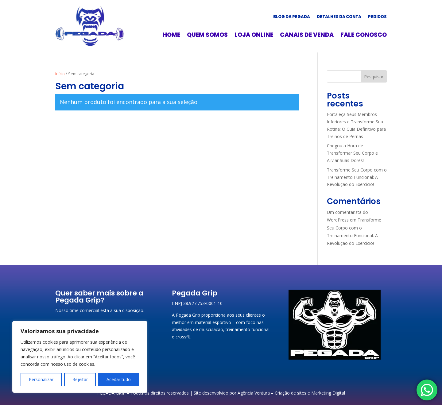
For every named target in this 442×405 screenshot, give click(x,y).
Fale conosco (363, 36)
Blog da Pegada (291, 17)
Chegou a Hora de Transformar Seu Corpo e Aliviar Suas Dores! (352, 153)
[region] (79, 357)
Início (60, 73)
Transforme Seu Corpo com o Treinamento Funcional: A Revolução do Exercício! (357, 177)
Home (171, 36)
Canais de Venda (307, 36)
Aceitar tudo (119, 379)
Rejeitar (80, 379)
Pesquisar (373, 76)
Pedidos (377, 17)
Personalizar (41, 379)
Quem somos (207, 36)
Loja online (254, 36)
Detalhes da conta (339, 17)
